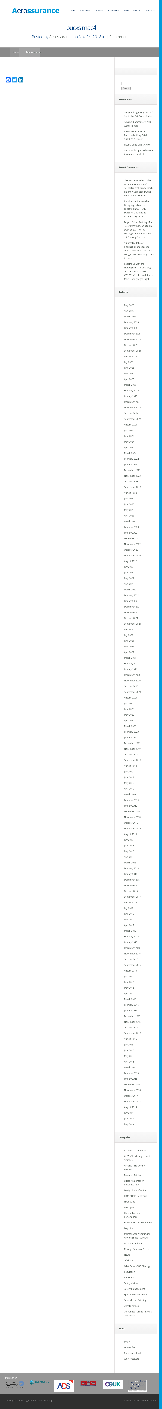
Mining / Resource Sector (137, 1249)
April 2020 (129, 720)
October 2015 (131, 1027)
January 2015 (130, 1078)
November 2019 (132, 748)
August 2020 (130, 697)
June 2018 (129, 845)
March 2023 (130, 521)
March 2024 (130, 453)
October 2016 (131, 959)
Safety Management (134, 1288)
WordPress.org (131, 1358)
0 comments (119, 36)
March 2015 (130, 1067)
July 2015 (128, 1044)
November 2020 (132, 680)
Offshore (128, 1260)
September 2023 (132, 487)
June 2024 (129, 435)
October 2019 (131, 754)
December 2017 (132, 879)
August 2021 (130, 629)
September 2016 (132, 964)
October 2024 (131, 413)
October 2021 (131, 617)
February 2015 (131, 1073)
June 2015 (129, 1050)
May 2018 (129, 851)
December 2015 (132, 1016)
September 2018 (132, 828)
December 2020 (132, 674)
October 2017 (131, 891)
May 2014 (129, 1124)
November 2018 (132, 817)
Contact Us (150, 10)
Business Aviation (133, 1175)
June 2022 (129, 572)
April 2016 (129, 993)
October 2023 (131, 481)
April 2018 (129, 856)
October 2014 (131, 1095)
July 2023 (128, 498)
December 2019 (132, 743)
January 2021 (130, 669)
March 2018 (130, 862)
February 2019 (131, 800)
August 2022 (130, 561)
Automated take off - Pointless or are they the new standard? (136, 246)
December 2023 (132, 470)
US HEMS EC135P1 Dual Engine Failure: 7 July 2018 (135, 212)
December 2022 (132, 538)
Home (72, 10)
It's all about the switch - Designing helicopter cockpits (136, 205)
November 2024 (132, 407)
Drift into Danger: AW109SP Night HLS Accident (139, 254)
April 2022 (129, 583)
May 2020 (129, 714)
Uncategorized (131, 1305)
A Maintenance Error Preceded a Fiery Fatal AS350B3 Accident (135, 135)
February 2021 (131, 663)
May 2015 (129, 1055)
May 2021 (129, 646)
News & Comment (132, 10)
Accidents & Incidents (135, 1150)
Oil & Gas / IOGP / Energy (137, 1266)
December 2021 (132, 606)
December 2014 (132, 1084)
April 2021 (129, 652)
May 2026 (129, 305)
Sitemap (48, 1400)
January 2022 (130, 600)
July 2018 (128, 839)
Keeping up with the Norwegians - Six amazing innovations (137, 267)
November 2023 (132, 475)
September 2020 (132, 691)
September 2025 (132, 350)
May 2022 (129, 578)
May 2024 (129, 441)
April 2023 (129, 515)
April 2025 (129, 379)
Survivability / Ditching (135, 1300)
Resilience (129, 1277)
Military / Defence (133, 1243)
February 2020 (131, 731)
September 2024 (132, 418)
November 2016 (132, 953)
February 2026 (131, 322)
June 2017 (129, 913)
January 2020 (130, 737)
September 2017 (132, 896)
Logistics (128, 1228)
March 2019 (130, 794)
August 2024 (130, 424)
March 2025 (130, 384)
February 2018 (131, 868)
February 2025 (131, 390)
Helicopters (130, 1207)
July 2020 (128, 703)
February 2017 (131, 936)
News (127, 1254)
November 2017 (132, 885)
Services (99, 10)
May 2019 (129, 782)
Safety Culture (131, 1283)
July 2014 (128, 1112)
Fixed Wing (129, 1201)
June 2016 (129, 982)
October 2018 (131, 822)
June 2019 (129, 777)
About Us (85, 10)
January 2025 (130, 396)
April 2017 (129, 925)
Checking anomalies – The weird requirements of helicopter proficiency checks (138, 184)
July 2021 (128, 635)
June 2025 (129, 367)
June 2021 (129, 640)
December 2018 (132, 811)
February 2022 (131, 595)
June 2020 (129, 709)
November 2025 (132, 339)
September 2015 (132, 1033)
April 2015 (129, 1061)
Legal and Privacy (33, 1400)
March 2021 (130, 657)
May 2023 (129, 509)
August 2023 (130, 492)
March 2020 (130, 726)
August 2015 (130, 1038)
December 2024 (132, 401)
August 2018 (130, 834)
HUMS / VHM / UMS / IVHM (138, 1222)
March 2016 (130, 999)
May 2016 (129, 987)
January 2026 (130, 327)
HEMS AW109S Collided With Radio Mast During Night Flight (138, 275)
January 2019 (130, 805)
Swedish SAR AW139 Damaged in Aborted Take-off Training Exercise (138, 233)
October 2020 (131, 686)
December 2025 (132, 333)
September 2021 (132, 623)
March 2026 (130, 316)
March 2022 (130, 589)
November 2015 (132, 1021)
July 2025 (128, 362)
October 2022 (131, 549)
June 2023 (129, 504)
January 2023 (130, 532)
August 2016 (130, 970)
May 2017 (129, 919)
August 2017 (130, 902)
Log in (127, 1341)
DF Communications (146, 1400)
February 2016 (131, 1004)
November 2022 (132, 544)
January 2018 (130, 873)
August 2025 (130, 356)
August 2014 (130, 1107)
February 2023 (131, 526)
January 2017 (130, 942)
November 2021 (132, 612)
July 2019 (128, 771)
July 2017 (128, 908)
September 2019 (132, 760)
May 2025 (129, 373)
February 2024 (131, 458)
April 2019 (129, 788)
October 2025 (131, 344)
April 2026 (129, 310)
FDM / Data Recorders (135, 1195)
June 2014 (129, 1118)
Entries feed (130, 1347)
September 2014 (132, 1101)
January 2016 (130, 1010)
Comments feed (132, 1352)
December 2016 (132, 947)
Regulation (129, 1271)
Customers (113, 10)
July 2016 (128, 976)
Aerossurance (60, 36)
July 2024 (128, 430)
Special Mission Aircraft (136, 1294)
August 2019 (130, 765)
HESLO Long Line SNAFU (137, 144)
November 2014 (132, 1090)
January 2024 (130, 464)
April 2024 (129, 447)
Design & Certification (135, 1190)
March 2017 (130, 930)
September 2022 (132, 555)
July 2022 (128, 566)
